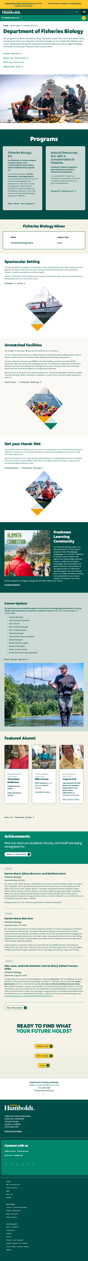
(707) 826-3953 (44, 1088)
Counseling (10, 1230)
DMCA (8, 1191)
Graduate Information (62, 191)
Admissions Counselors (17, 1151)
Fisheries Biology (10, 18)
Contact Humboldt (14, 1155)
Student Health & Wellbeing (16, 1243)
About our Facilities (14, 58)
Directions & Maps (13, 1131)
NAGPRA (8, 1197)
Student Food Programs (14, 1240)
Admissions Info (12, 66)
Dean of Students (12, 1227)
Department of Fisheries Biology (44, 1082)
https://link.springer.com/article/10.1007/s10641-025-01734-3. (28, 996)
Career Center (11, 1217)
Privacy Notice (12, 1188)
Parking (9, 1233)
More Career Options (15, 659)
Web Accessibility (13, 1184)
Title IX (9, 1194)
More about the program (20, 203)
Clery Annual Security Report (17, 1246)
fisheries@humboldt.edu (44, 1090)
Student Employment (13, 1210)
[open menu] (84, 12)
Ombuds (8, 1250)
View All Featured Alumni (18, 817)
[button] (76, 12)
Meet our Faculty (12, 62)
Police (8, 1237)
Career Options (11, 53)
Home (5, 26)
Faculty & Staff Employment (16, 1207)
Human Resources (12, 1214)
